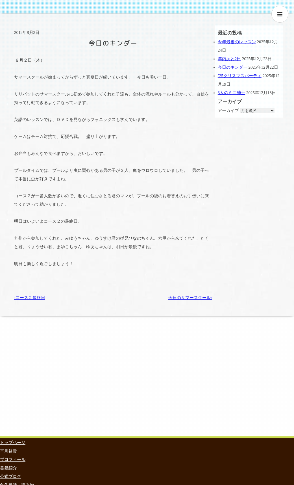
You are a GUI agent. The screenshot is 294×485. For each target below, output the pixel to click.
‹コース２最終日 (29, 297)
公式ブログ (10, 476)
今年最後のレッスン (237, 42)
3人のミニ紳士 (231, 92)
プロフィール (12, 459)
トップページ (12, 442)
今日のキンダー (232, 67)
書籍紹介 (8, 468)
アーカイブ (228, 110)
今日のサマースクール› (190, 297)
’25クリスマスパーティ (240, 75)
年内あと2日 (229, 59)
